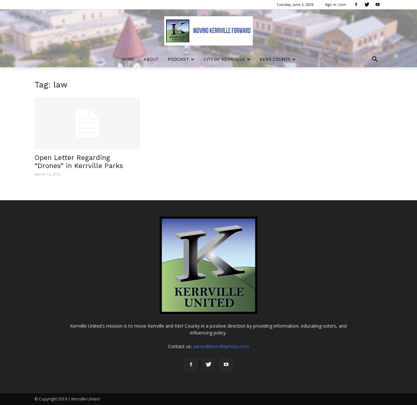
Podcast (181, 59)
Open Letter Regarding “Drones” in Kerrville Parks (79, 161)
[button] (374, 60)
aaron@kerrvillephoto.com (221, 346)
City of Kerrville (227, 59)
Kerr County (277, 59)
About (151, 59)
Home (128, 59)
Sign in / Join (335, 4)
